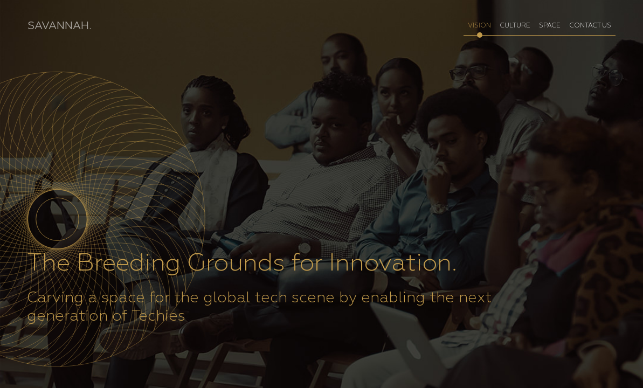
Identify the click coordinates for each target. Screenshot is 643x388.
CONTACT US (590, 26)
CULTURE (515, 26)
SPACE (550, 26)
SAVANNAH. (59, 25)
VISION (479, 26)
